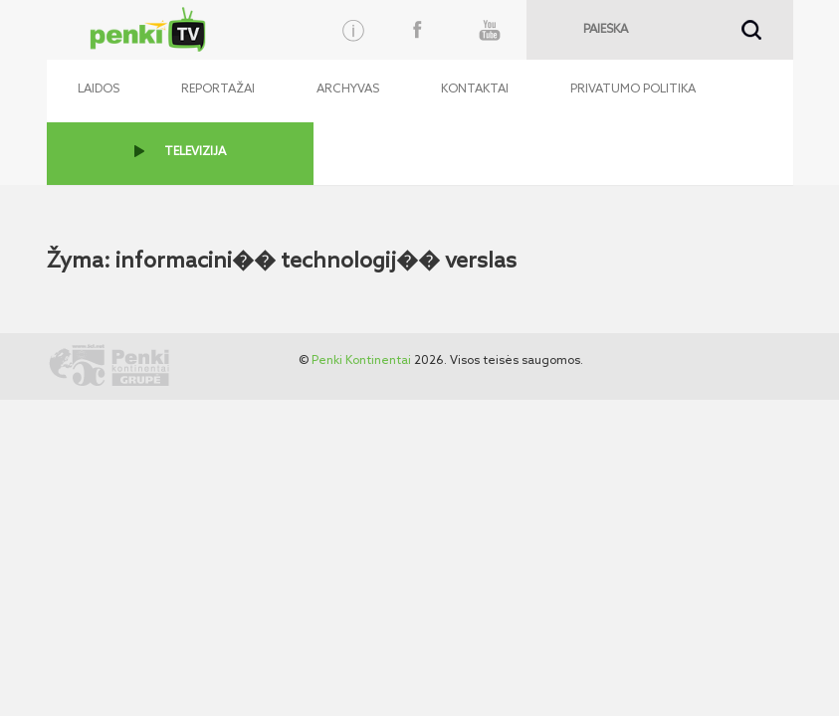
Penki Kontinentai (361, 361)
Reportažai (218, 89)
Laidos (98, 89)
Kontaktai (475, 89)
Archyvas (347, 89)
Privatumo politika (633, 89)
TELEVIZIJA (195, 152)
